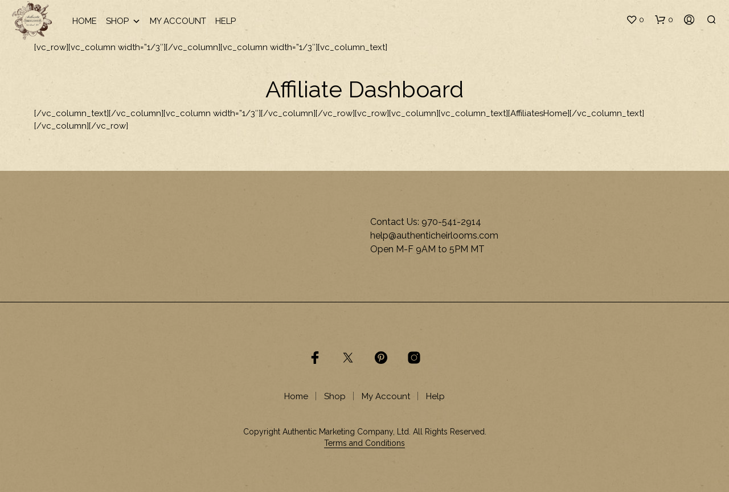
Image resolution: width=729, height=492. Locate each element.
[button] (635, 20)
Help (225, 21)
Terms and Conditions (364, 443)
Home (84, 21)
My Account (178, 21)
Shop (123, 21)
